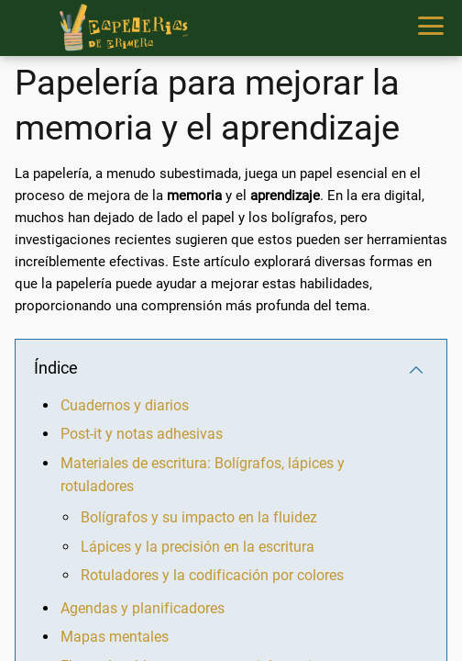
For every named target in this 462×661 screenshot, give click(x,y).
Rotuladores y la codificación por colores (212, 575)
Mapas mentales (114, 636)
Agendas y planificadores (142, 608)
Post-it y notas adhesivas (141, 434)
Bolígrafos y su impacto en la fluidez (199, 517)
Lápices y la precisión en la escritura (197, 546)
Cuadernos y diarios (124, 405)
